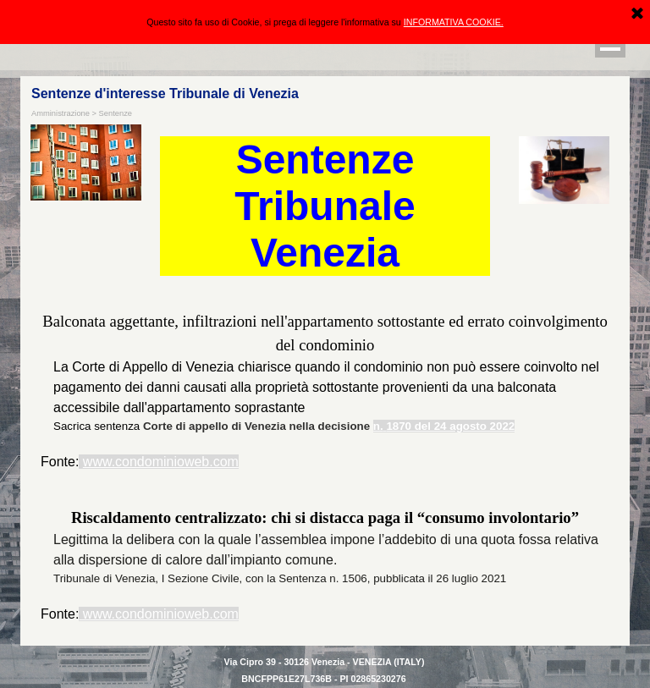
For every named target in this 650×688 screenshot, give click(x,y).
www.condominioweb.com (161, 461)
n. (378, 426)
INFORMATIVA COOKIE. (454, 22)
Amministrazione (60, 113)
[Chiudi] (637, 14)
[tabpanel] (325, 391)
